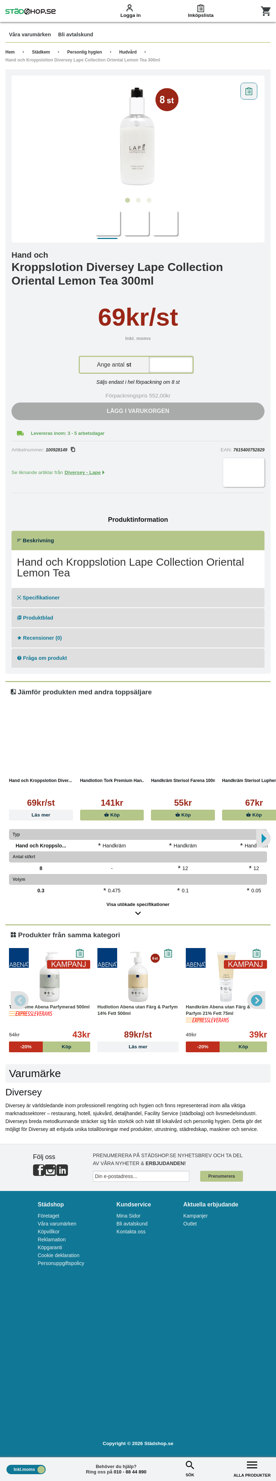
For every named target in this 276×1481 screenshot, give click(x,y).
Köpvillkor (49, 1231)
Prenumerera (221, 1176)
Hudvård (128, 52)
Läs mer (41, 815)
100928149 (60, 449)
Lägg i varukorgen (138, 411)
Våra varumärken (57, 1224)
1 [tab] (127, 200)
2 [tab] (138, 200)
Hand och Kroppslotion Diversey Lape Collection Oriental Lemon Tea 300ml (82, 60)
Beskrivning (35, 540)
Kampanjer (195, 1216)
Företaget (48, 1216)
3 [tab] (148, 200)
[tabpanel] (138, 136)
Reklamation (52, 1239)
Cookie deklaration (58, 1255)
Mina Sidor (128, 1216)
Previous (20, 1000)
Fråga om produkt (42, 658)
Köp (112, 815)
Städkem (41, 52)
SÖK (189, 1468)
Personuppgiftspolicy (61, 1263)
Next (256, 1000)
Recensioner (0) (39, 638)
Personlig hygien (84, 52)
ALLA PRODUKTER (252, 1468)
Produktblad (35, 618)
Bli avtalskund (131, 1224)
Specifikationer (38, 598)
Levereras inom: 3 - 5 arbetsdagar (68, 433)
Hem (10, 52)
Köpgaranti (50, 1247)
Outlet (190, 1224)
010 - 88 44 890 (130, 1472)
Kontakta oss (131, 1231)
